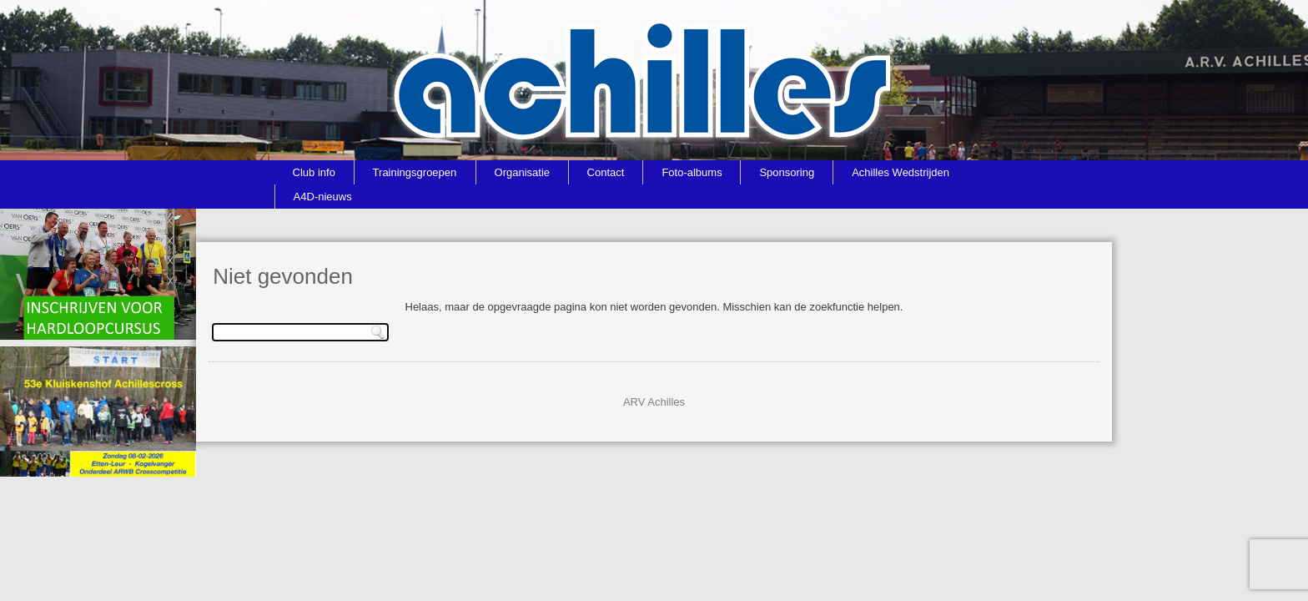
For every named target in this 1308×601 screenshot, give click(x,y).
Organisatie (522, 172)
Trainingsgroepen (415, 172)
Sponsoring (786, 172)
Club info (314, 172)
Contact (606, 172)
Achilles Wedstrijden (900, 172)
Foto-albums (692, 172)
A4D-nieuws (323, 196)
